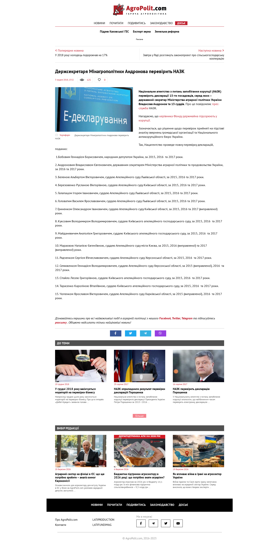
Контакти (60, 525)
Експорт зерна (142, 32)
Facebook (165, 319)
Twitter (176, 319)
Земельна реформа (167, 32)
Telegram (186, 319)
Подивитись (136, 23)
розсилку (61, 323)
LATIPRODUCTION (103, 520)
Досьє (181, 23)
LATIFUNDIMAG (101, 525)
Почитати (116, 23)
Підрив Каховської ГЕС (114, 32)
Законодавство (161, 23)
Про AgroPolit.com (66, 520)
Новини (99, 23)
